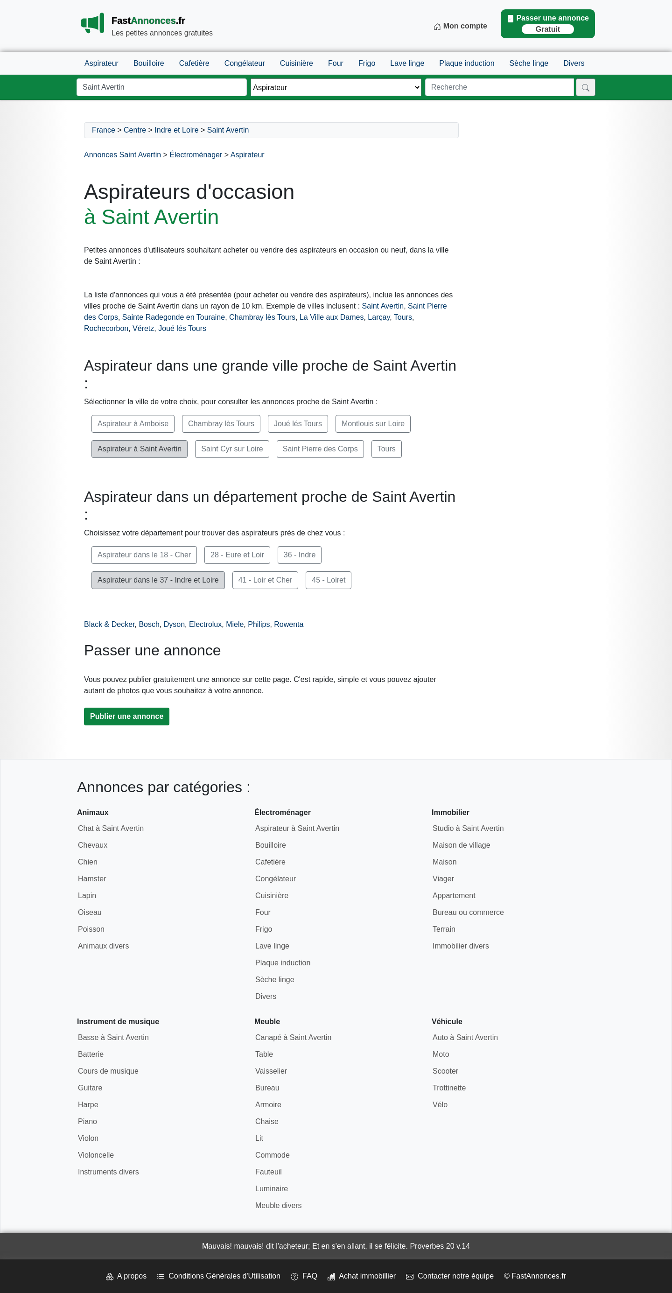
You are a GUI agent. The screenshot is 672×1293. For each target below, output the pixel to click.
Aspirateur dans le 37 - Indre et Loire (158, 580)
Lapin (87, 895)
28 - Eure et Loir (237, 555)
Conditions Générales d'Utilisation (218, 1276)
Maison (445, 862)
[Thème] (336, 87)
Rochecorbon (106, 328)
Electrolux (205, 624)
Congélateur (244, 63)
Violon (88, 1138)
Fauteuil (268, 1172)
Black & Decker (109, 624)
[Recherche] (499, 87)
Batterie (91, 1054)
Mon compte (460, 26)
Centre (135, 130)
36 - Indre (299, 555)
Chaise (267, 1121)
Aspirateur (101, 63)
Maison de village (461, 845)
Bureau (267, 1088)
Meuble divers (278, 1205)
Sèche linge (529, 63)
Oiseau (90, 912)
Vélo (440, 1105)
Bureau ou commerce (468, 912)
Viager (443, 879)
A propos (126, 1276)
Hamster (92, 879)
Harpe (88, 1105)
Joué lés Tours (182, 328)
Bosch (149, 624)
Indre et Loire (176, 130)
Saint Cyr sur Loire (232, 449)
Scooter (445, 1071)
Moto (441, 1054)
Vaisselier (271, 1071)
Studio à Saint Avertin (468, 828)
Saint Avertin (228, 130)
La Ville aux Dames (332, 317)
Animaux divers (103, 946)
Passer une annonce (548, 24)
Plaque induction (466, 63)
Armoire (268, 1105)
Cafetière (194, 63)
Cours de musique (108, 1071)
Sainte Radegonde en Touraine (173, 317)
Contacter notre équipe (450, 1276)
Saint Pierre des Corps (320, 449)
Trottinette (449, 1088)
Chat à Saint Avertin (111, 828)
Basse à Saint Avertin (113, 1037)
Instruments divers (108, 1172)
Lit (259, 1138)
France (103, 130)
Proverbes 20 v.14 (440, 1246)
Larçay (379, 317)
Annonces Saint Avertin (122, 155)
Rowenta (288, 624)
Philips (259, 624)
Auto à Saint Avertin (465, 1037)
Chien (88, 862)
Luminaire (271, 1189)
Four (335, 63)
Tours (403, 317)
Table (264, 1054)
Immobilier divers (461, 946)
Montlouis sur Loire (373, 424)
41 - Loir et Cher (265, 580)
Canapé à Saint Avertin (293, 1037)
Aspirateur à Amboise (133, 424)
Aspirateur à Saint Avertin (140, 449)
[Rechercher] (585, 87)
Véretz (143, 328)
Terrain (444, 929)
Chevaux (92, 845)
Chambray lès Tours (262, 317)
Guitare (90, 1088)
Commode (272, 1155)
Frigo (366, 63)
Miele (235, 624)
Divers (573, 63)
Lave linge (407, 63)
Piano (87, 1121)
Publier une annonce (126, 716)
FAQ (304, 1276)
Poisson (91, 929)
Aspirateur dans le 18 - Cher (144, 555)
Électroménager (195, 155)
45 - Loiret (328, 580)
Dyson (174, 624)
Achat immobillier (362, 1276)
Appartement (454, 895)
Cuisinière (296, 63)
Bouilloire (148, 63)
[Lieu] (162, 87)
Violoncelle (96, 1155)
